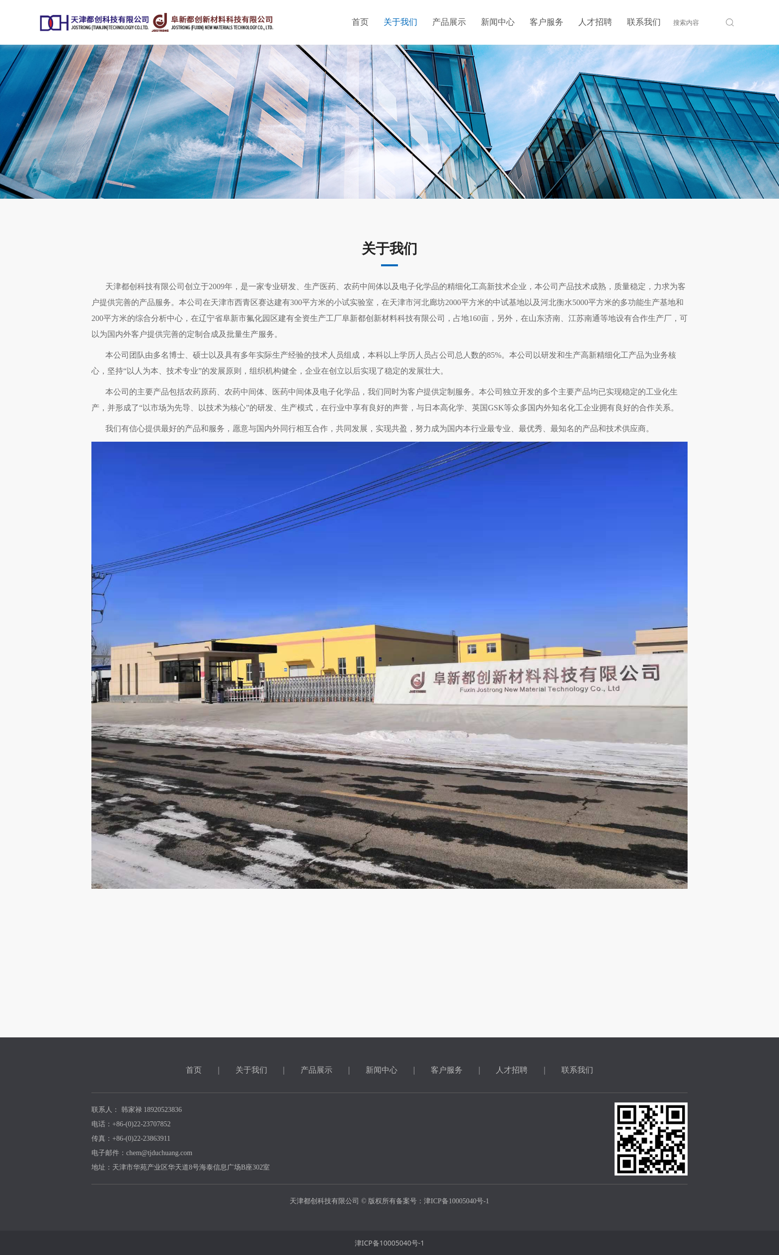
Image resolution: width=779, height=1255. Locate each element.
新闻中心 (498, 22)
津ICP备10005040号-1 (390, 1243)
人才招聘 (595, 22)
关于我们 (400, 22)
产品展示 (449, 22)
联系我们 (644, 22)
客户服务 (546, 22)
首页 (360, 22)
